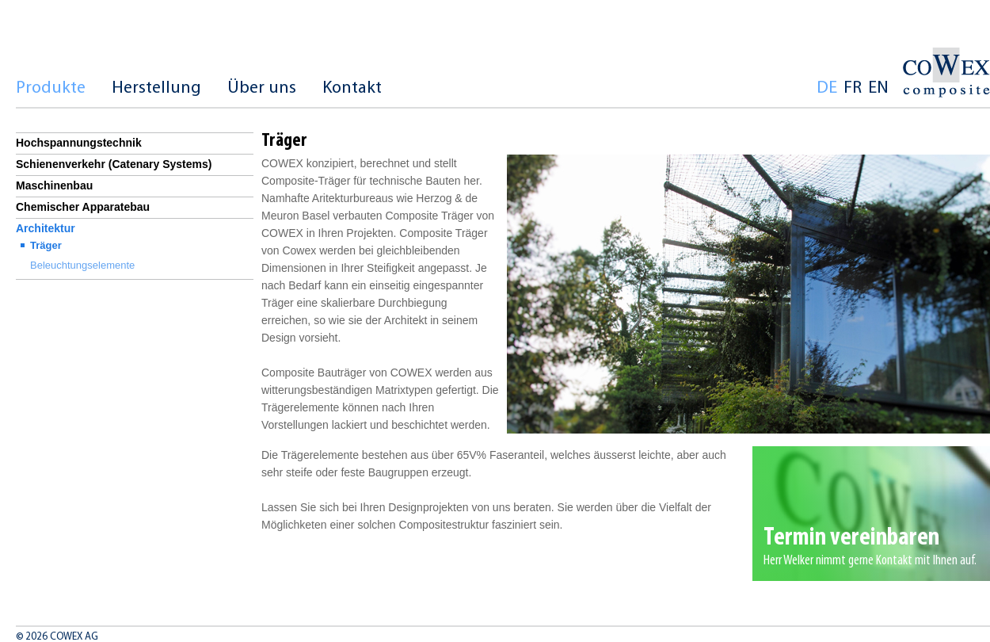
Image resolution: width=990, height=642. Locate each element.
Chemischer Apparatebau (83, 207)
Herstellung (156, 88)
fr (852, 88)
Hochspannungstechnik (79, 142)
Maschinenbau (54, 185)
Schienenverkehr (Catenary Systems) (113, 164)
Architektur (45, 228)
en (878, 88)
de (827, 88)
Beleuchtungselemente (82, 265)
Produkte (51, 88)
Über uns (261, 88)
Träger (46, 245)
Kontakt (352, 88)
